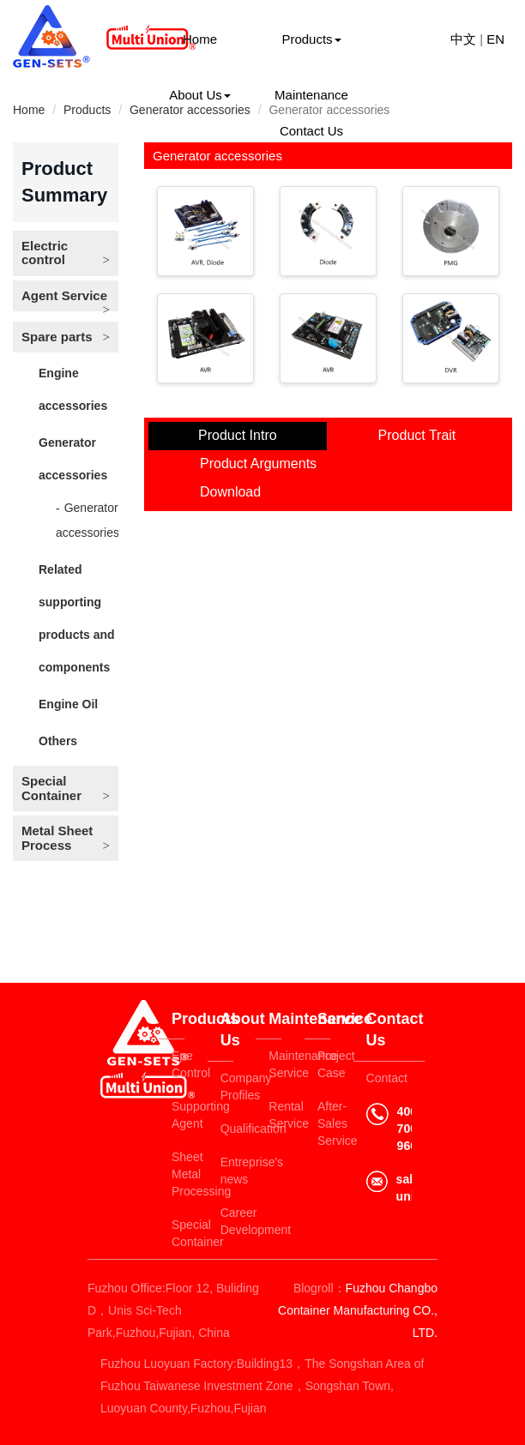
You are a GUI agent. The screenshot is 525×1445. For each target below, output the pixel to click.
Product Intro (237, 435)
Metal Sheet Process (57, 837)
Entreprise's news (226, 1170)
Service (323, 1018)
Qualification (226, 1128)
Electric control (44, 253)
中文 (463, 39)
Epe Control (178, 1064)
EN (495, 39)
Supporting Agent (178, 1114)
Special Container (51, 788)
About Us (200, 94)
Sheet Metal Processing (178, 1174)
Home (200, 39)
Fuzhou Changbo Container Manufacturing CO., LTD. (358, 1310)
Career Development (226, 1221)
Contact (386, 1078)
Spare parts (57, 336)
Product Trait (417, 435)
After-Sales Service (323, 1123)
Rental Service (275, 1114)
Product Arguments (258, 463)
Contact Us (311, 130)
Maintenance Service (275, 1064)
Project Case (323, 1064)
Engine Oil (68, 704)
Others (58, 741)
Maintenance (311, 94)
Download (230, 492)
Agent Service (64, 295)
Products (311, 39)
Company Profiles (226, 1086)
